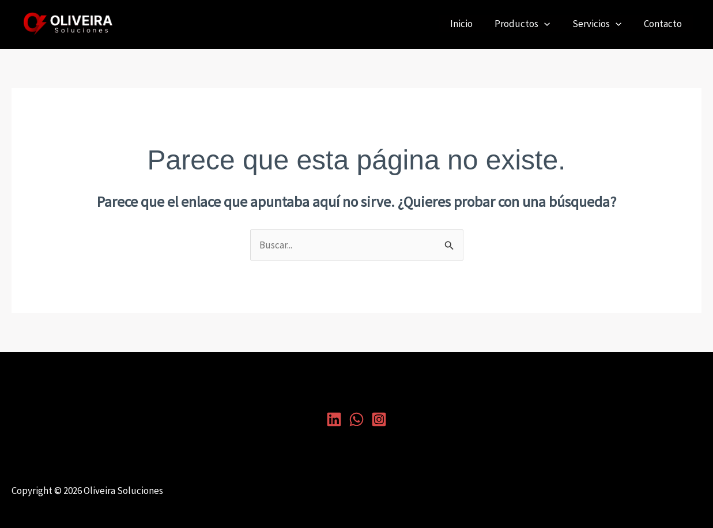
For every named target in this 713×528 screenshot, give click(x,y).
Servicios (600, 23)
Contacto (664, 23)
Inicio (470, 23)
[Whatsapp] (356, 419)
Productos (529, 23)
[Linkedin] (334, 419)
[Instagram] (379, 419)
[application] (551, 23)
